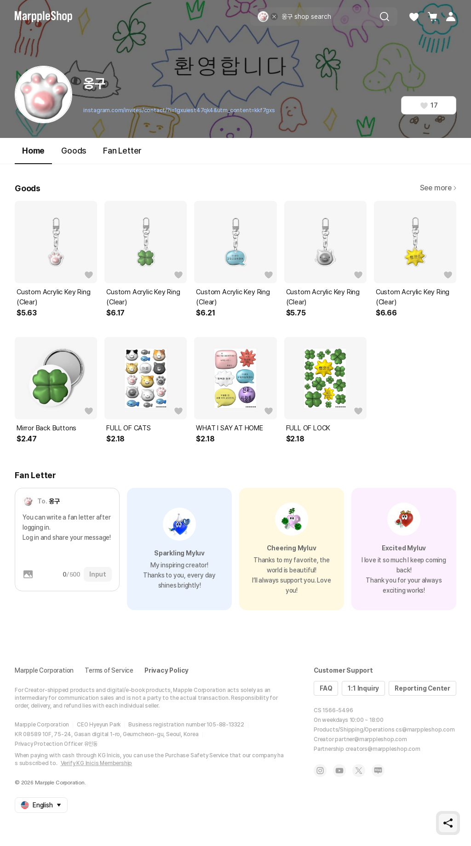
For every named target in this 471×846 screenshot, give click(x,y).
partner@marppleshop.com (371, 739)
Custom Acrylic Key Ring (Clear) (53, 297)
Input (97, 574)
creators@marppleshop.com (382, 749)
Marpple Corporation (44, 670)
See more (438, 187)
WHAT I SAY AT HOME (229, 428)
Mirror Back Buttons (46, 428)
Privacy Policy (166, 670)
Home (33, 155)
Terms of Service (109, 670)
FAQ (326, 688)
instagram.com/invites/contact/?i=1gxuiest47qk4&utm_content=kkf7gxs (179, 110)
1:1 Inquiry (363, 688)
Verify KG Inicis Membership (96, 763)
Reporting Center (422, 688)
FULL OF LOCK (308, 428)
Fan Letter (122, 150)
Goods (73, 150)
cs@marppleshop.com (425, 729)
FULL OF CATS (128, 428)
